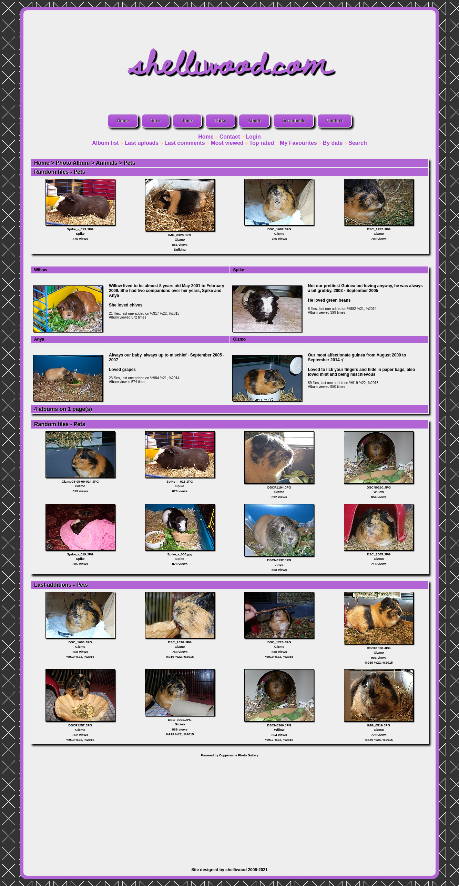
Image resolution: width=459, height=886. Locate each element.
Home (122, 120)
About (254, 120)
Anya (39, 339)
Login (253, 137)
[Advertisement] (229, 809)
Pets (129, 163)
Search (357, 143)
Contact (334, 120)
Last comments (184, 143)
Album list (105, 143)
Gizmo (239, 339)
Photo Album (73, 163)
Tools (187, 120)
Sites (155, 120)
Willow (40, 270)
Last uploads (142, 143)
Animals (106, 163)
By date (333, 143)
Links (220, 120)
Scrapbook (293, 120)
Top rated (261, 143)
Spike (238, 270)
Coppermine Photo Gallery (238, 755)
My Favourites (298, 143)
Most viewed (227, 143)
